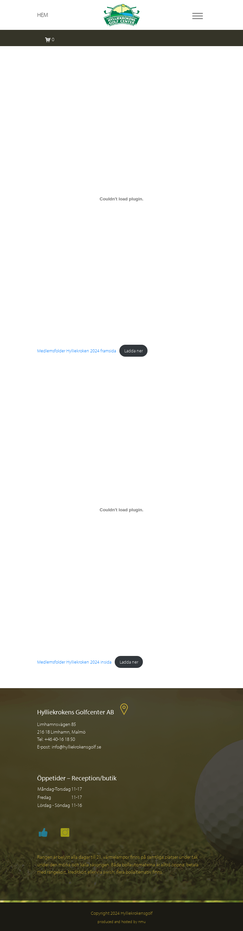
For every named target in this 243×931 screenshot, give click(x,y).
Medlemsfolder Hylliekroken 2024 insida (74, 662)
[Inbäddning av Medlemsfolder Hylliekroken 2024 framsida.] (121, 198)
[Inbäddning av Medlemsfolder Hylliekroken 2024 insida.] (121, 510)
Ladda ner (133, 350)
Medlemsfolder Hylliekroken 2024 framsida (76, 350)
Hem (42, 15)
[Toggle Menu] (197, 16)
